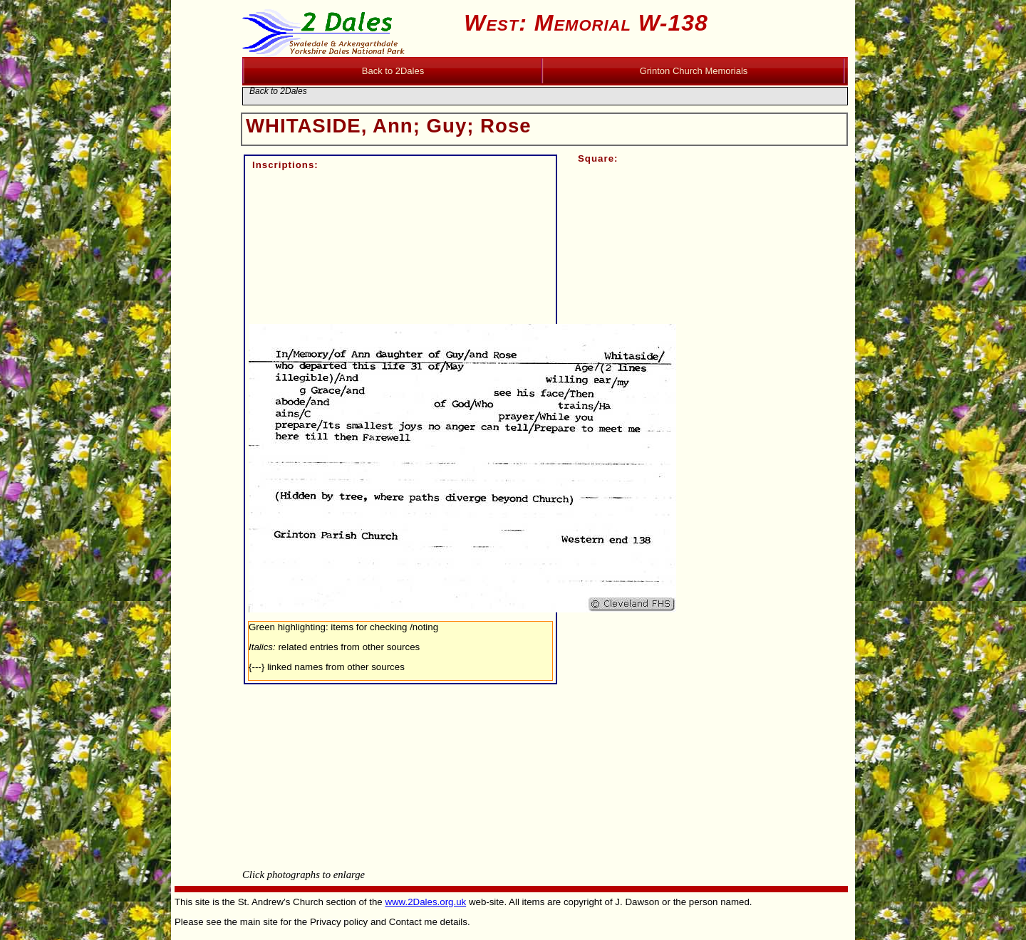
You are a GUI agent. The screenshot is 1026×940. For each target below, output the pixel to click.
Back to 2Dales (278, 91)
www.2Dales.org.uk (425, 902)
